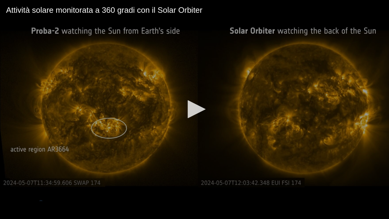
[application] (194, 109)
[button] (194, 109)
